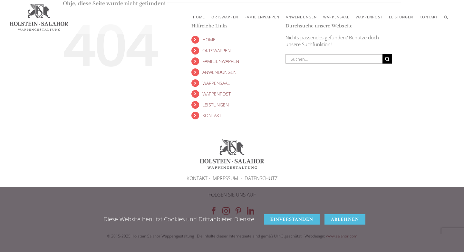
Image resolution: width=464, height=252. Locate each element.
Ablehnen (345, 219)
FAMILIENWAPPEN (220, 61)
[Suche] (387, 59)
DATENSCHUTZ (261, 178)
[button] (446, 17)
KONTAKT (211, 115)
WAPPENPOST (216, 94)
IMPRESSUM (224, 178)
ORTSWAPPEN (216, 50)
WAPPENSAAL (216, 83)
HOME (209, 39)
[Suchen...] (333, 59)
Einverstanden (291, 219)
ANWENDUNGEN (219, 72)
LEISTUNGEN (215, 105)
